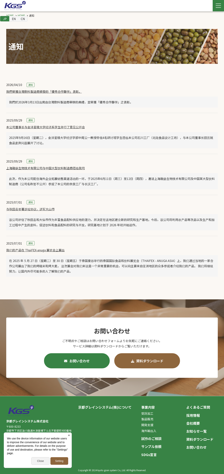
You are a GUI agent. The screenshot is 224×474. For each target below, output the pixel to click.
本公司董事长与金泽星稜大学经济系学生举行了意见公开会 (45, 127)
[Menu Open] (218, 5)
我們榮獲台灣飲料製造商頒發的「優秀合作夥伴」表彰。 (44, 91)
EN (14, 18)
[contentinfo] (112, 435)
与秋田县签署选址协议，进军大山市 (30, 209)
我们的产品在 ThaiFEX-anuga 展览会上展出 (35, 250)
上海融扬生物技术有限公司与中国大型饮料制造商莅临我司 (45, 168)
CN (23, 18)
